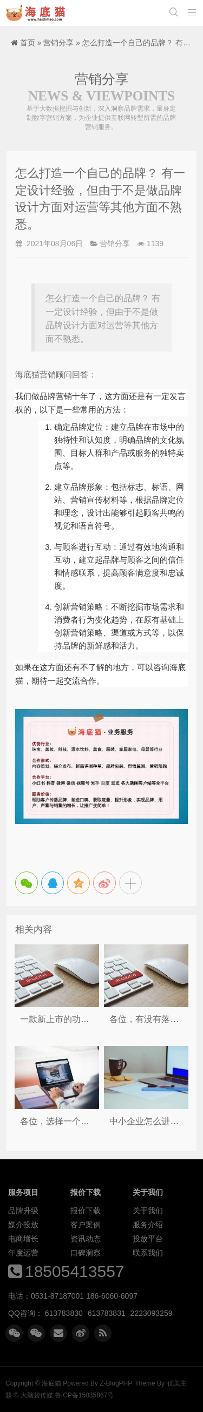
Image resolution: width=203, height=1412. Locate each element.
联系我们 (148, 1252)
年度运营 (23, 1252)
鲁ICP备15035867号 (84, 1395)
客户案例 (85, 1224)
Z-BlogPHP (116, 1383)
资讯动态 (85, 1238)
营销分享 (58, 42)
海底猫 (37, 13)
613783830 (64, 1313)
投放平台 (148, 1238)
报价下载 (85, 1210)
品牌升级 (23, 1210)
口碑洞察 (85, 1252)
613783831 (107, 1313)
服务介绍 (148, 1224)
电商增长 (23, 1238)
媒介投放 (23, 1224)
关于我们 (148, 1210)
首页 (27, 42)
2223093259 (151, 1313)
